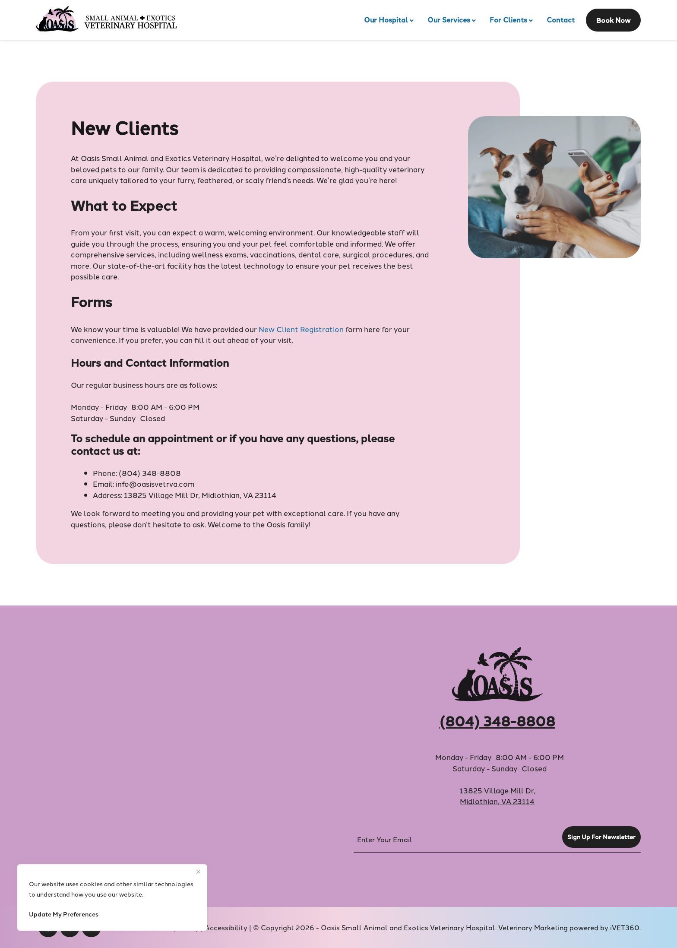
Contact (561, 20)
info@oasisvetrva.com (155, 483)
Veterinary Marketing (533, 927)
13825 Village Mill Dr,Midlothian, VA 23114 (497, 795)
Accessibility (226, 927)
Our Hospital (386, 20)
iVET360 (624, 927)
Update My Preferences (63, 914)
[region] (112, 897)
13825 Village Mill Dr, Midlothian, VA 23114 (200, 494)
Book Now (613, 20)
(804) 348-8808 (150, 472)
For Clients (508, 20)
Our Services (448, 20)
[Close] (198, 871)
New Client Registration (301, 328)
